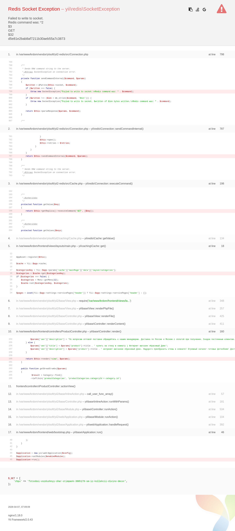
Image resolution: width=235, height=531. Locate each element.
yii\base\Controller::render (104, 331)
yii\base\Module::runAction (101, 417)
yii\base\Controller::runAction (99, 409)
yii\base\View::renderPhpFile (95, 308)
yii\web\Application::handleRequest (106, 424)
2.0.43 (29, 519)
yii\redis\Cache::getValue (98, 238)
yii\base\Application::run (87, 432)
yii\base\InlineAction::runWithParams (106, 401)
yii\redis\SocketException (92, 9)
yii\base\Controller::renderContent (104, 323)
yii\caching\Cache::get (91, 246)
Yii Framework (16, 519)
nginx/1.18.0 (15, 515)
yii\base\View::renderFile (99, 316)
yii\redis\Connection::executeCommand (108, 183)
